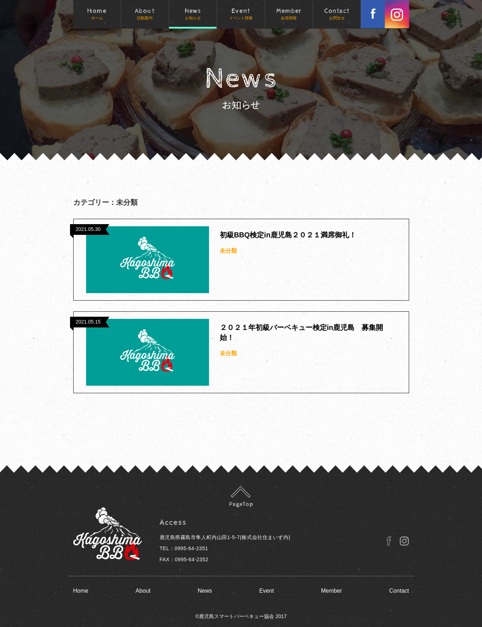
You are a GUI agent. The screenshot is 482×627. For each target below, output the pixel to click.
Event (266, 591)
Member (331, 591)
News (205, 591)
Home (81, 591)
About (142, 591)
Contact (399, 591)
